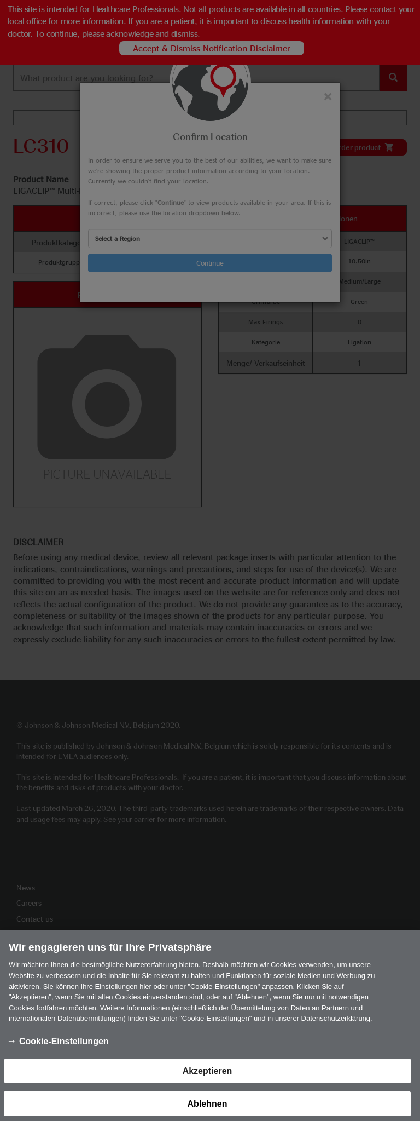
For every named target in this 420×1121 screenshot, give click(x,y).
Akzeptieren (207, 1075)
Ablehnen (208, 1108)
